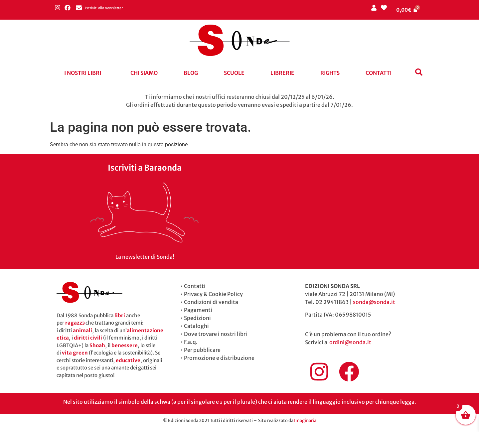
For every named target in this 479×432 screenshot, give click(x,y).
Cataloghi (196, 326)
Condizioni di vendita (211, 302)
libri (119, 315)
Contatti (379, 73)
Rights (330, 73)
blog (191, 73)
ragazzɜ (74, 323)
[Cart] (407, 9)
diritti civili (88, 338)
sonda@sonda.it (374, 302)
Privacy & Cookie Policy (213, 294)
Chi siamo (144, 73)
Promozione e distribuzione (219, 358)
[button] (84, 72)
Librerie (282, 73)
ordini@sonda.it (350, 342)
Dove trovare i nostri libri (215, 334)
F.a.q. (191, 342)
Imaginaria (305, 420)
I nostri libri (82, 73)
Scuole (234, 73)
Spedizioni (197, 318)
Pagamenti (198, 310)
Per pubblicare (202, 350)
